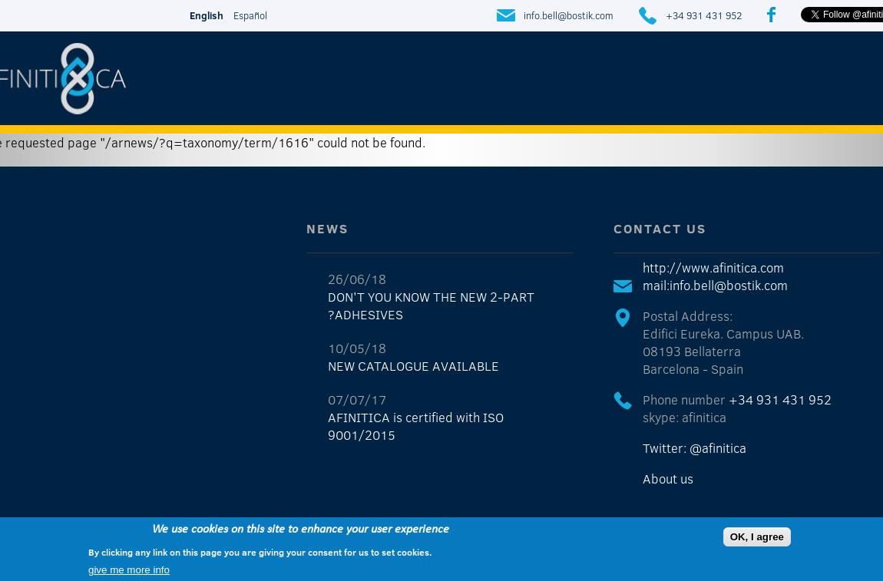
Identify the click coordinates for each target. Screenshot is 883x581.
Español (250, 15)
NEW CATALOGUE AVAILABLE (413, 366)
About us (668, 478)
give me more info (129, 570)
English (206, 15)
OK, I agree (757, 537)
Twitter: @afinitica (694, 448)
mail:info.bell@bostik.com (715, 285)
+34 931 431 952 (704, 15)
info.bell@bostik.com (568, 15)
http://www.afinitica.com (713, 267)
